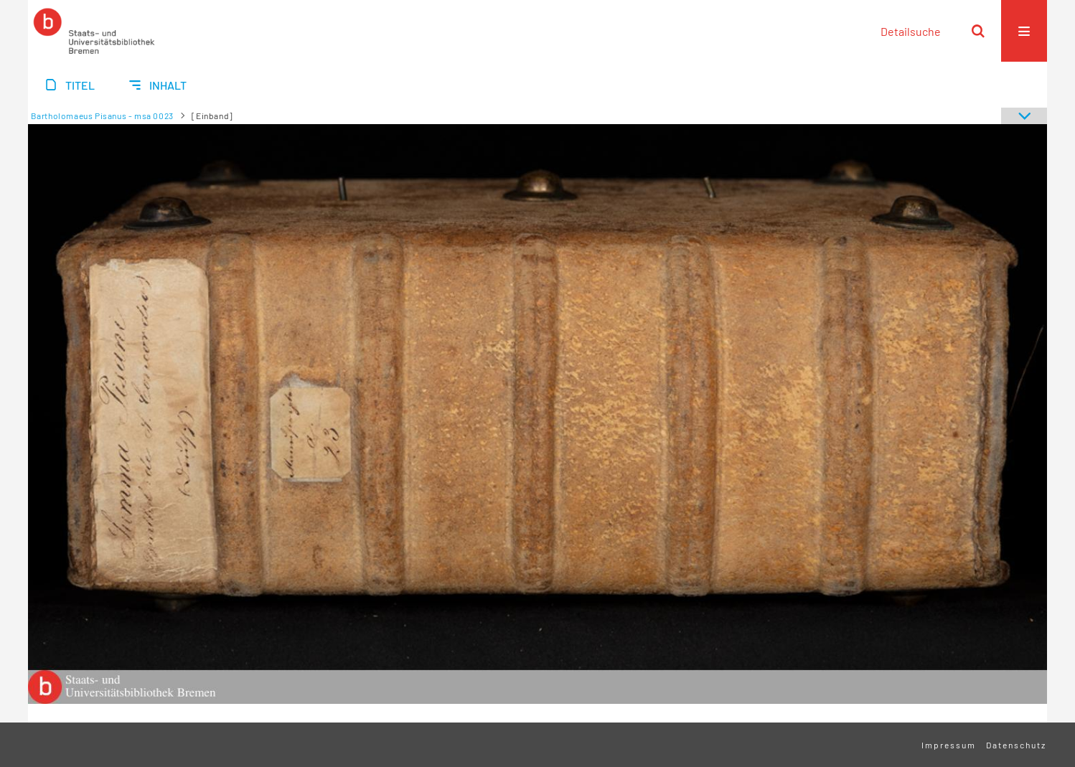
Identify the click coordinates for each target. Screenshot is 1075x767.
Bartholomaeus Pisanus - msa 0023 (102, 115)
